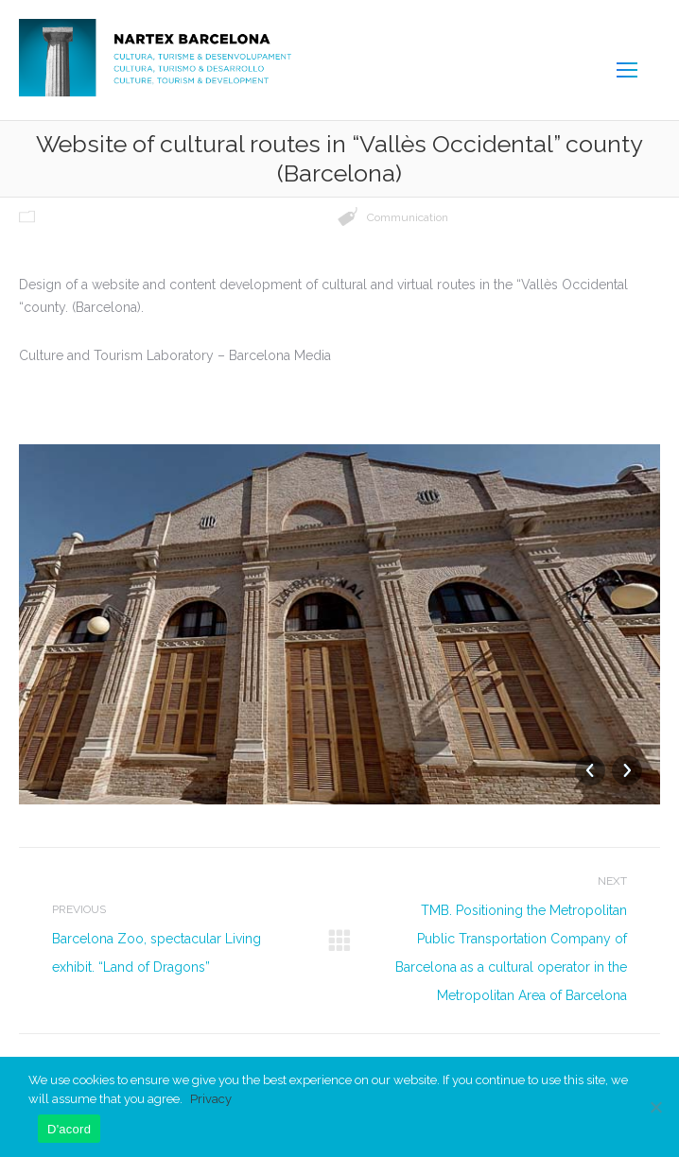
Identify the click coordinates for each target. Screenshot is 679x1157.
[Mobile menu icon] (627, 70)
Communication (407, 217)
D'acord (69, 1129)
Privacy (211, 1099)
